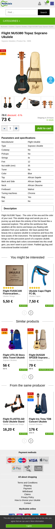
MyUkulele (4, 26)
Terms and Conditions (27, 482)
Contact (27, 503)
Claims (27, 494)
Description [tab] (10, 208)
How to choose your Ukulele (27, 500)
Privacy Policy (27, 497)
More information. (37, 521)
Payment (27, 488)
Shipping (27, 485)
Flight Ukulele (34, 142)
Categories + (11, 21)
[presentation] (25, 312)
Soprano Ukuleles (21, 26)
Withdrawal (27, 491)
